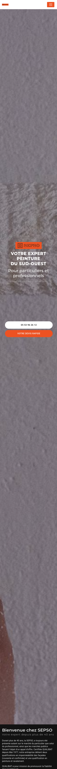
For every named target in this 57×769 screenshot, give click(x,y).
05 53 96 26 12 (29, 325)
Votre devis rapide (28, 333)
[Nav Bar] (50, 4)
